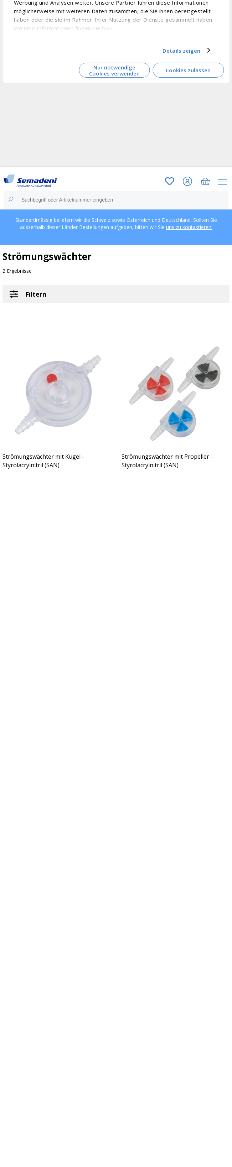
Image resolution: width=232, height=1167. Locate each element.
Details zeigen (181, 50)
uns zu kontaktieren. (189, 227)
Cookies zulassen (188, 70)
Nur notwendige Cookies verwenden (114, 70)
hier (107, 27)
